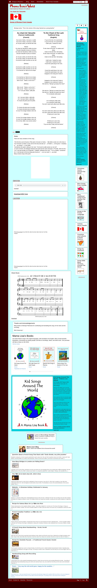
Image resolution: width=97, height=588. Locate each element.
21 (52, 371)
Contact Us (16, 580)
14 (44, 371)
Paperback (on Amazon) (20, 368)
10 (40, 371)
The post (13, 576)
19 (50, 371)
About (10, 580)
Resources (29, 580)
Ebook (15, 367)
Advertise (22, 580)
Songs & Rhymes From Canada (21, 22)
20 (51, 371)
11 (41, 371)
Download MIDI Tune (21, 194)
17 (48, 371)
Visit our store (16, 344)
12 (42, 371)
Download (16, 188)
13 (43, 371)
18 (49, 371)
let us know (19, 232)
